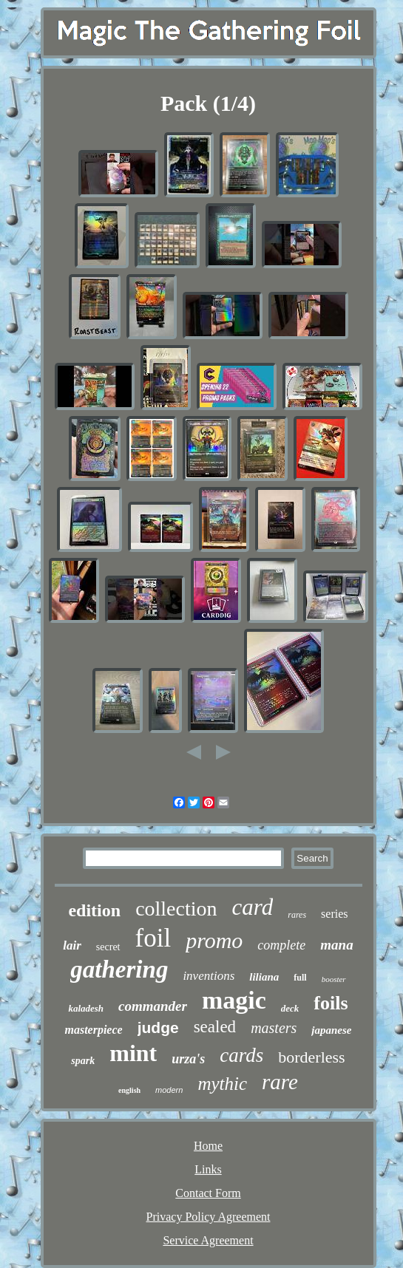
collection (176, 908)
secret (108, 946)
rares (297, 915)
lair (72, 945)
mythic (222, 1084)
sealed (215, 1027)
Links (207, 1169)
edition (94, 910)
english (129, 1090)
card (253, 907)
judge (158, 1027)
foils (331, 1003)
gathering (119, 969)
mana (336, 944)
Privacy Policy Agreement (208, 1216)
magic (234, 1000)
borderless (311, 1057)
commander (152, 1006)
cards (241, 1055)
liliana (264, 977)
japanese (331, 1030)
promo (214, 940)
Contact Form (207, 1193)
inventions (208, 976)
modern (169, 1089)
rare (280, 1082)
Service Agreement (208, 1240)
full (300, 977)
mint (133, 1053)
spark (83, 1060)
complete (281, 945)
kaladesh (86, 1008)
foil (153, 938)
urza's (188, 1058)
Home (208, 1145)
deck (290, 1008)
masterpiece (93, 1029)
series (334, 913)
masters (274, 1028)
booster (334, 979)
